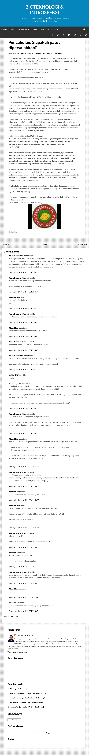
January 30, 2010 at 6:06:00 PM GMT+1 (24, 408)
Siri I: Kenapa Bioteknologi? (18, 689)
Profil (12, 29)
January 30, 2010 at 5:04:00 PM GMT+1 (24, 336)
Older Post (82, 244)
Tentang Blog (23, 29)
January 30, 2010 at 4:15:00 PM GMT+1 (24, 272)
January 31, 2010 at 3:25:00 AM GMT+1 (25, 527)
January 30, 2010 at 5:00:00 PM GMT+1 (24, 308)
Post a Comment (11, 616)
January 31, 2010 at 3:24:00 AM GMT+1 (25, 500)
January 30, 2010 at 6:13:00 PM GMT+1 (24, 433)
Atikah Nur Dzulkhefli (19, 255)
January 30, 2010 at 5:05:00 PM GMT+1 (24, 350)
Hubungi (54, 29)
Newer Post (7, 244)
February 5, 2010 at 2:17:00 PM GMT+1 (24, 611)
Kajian (34, 29)
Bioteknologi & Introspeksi (44, 9)
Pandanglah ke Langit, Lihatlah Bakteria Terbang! (26, 698)
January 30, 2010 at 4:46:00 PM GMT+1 (24, 292)
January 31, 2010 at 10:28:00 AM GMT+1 (25, 597)
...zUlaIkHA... (15, 375)
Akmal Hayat (15, 297)
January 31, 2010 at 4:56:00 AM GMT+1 (25, 547)
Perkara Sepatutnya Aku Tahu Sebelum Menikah (26, 702)
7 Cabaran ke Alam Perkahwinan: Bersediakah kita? (27, 693)
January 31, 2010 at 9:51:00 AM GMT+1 (25, 583)
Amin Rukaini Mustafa (19, 278)
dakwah (46, 53)
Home (44, 244)
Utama (4, 29)
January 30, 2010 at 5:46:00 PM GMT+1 (24, 369)
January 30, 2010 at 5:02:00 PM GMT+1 (24, 322)
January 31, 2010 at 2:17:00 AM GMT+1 (25, 466)
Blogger (49, 733)
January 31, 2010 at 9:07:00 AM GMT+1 (25, 566)
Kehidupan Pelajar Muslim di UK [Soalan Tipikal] (26, 707)
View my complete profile (17, 652)
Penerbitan (44, 29)
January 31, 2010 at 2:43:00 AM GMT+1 (25, 486)
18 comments (55, 53)
